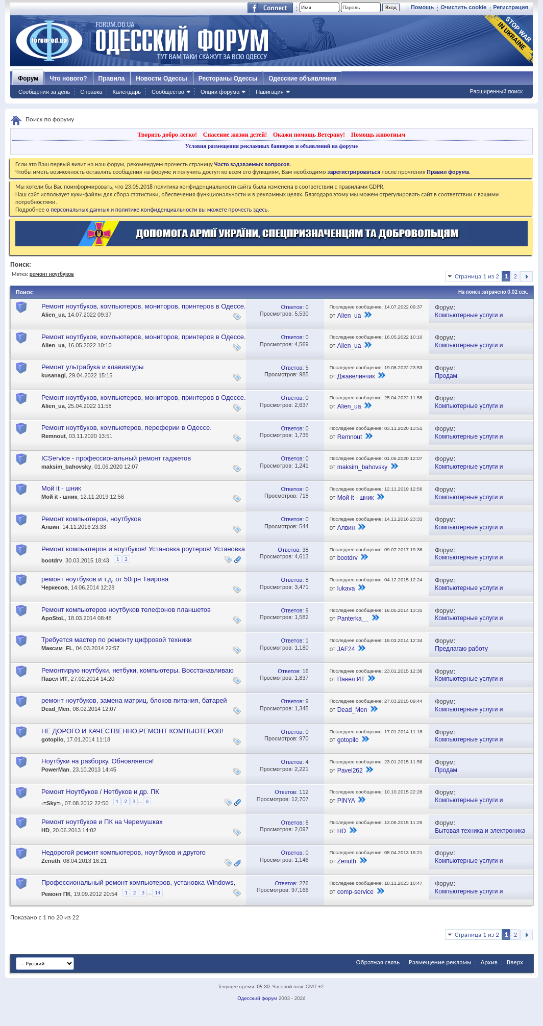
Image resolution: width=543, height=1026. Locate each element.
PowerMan (55, 769)
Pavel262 (350, 770)
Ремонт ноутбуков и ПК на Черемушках (102, 822)
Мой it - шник (61, 488)
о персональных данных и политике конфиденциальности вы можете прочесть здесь (156, 209)
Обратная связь (378, 962)
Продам (446, 375)
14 (157, 892)
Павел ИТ (54, 679)
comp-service (355, 891)
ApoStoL (53, 618)
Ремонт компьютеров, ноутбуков (91, 519)
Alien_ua (53, 315)
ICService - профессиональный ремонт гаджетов (116, 458)
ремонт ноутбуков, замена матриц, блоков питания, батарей (134, 700)
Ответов (291, 307)
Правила (111, 78)
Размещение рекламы (440, 962)
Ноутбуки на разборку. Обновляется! (97, 761)
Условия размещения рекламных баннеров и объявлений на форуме (271, 146)
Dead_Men (55, 709)
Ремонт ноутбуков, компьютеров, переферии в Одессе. (126, 427)
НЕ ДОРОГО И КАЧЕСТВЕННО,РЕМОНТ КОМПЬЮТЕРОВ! (132, 731)
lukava (346, 588)
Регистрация (510, 7)
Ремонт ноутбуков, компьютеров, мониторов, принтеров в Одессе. (143, 306)
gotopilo (52, 739)
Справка (91, 92)
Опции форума (220, 92)
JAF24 (346, 649)
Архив (489, 962)
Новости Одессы (161, 78)
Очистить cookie (463, 7)
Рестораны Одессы (228, 78)
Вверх (515, 962)
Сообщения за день (44, 92)
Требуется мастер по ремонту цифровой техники (116, 640)
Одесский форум (257, 998)
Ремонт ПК (55, 894)
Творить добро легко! (167, 134)
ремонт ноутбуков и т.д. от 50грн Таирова (104, 579)
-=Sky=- (51, 803)
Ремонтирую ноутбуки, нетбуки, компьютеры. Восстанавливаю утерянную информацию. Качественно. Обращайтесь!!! (137, 674)
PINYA (346, 800)
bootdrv (51, 560)
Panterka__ (352, 618)
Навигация (269, 92)
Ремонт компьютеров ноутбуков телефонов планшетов (126, 609)
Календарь (126, 92)
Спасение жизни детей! (235, 134)
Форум (28, 78)
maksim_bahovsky (66, 467)
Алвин (50, 527)
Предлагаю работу (461, 648)
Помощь (422, 7)
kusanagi (53, 375)
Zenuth (50, 861)
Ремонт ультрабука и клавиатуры (92, 367)
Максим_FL (56, 648)
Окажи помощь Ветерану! (309, 134)
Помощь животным (378, 134)
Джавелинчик (356, 376)
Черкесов (54, 587)
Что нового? (68, 78)
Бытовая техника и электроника (480, 830)
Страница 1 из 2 (477, 276)
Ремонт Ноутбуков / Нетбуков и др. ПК (100, 792)
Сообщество (168, 92)
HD (45, 830)
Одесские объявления (302, 78)
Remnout (53, 436)
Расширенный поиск (496, 91)
